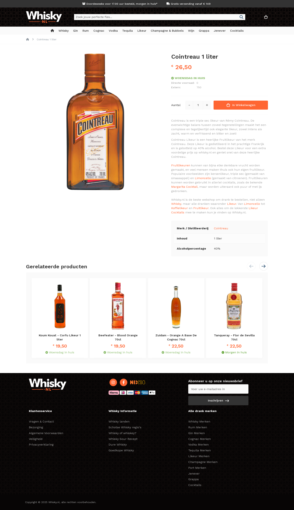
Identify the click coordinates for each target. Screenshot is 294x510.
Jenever (194, 473)
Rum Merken (197, 427)
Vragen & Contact (41, 421)
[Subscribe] (218, 400)
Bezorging (36, 427)
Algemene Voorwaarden (46, 433)
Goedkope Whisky (121, 450)
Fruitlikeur (200, 208)
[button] (254, 18)
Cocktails (194, 485)
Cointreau (221, 228)
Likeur (231, 204)
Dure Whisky (118, 444)
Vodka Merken (198, 444)
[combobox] (159, 17)
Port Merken (197, 468)
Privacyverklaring (41, 444)
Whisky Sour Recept (123, 439)
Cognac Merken (199, 439)
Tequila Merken (199, 450)
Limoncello (203, 178)
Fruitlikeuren (180, 165)
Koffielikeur (179, 208)
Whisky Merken (199, 421)
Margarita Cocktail (184, 186)
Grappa (193, 479)
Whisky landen (119, 421)
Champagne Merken (203, 462)
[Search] (241, 17)
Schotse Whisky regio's (125, 427)
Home (27, 39)
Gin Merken (196, 433)
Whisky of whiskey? (122, 433)
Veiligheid (36, 439)
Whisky (176, 204)
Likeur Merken (198, 456)
